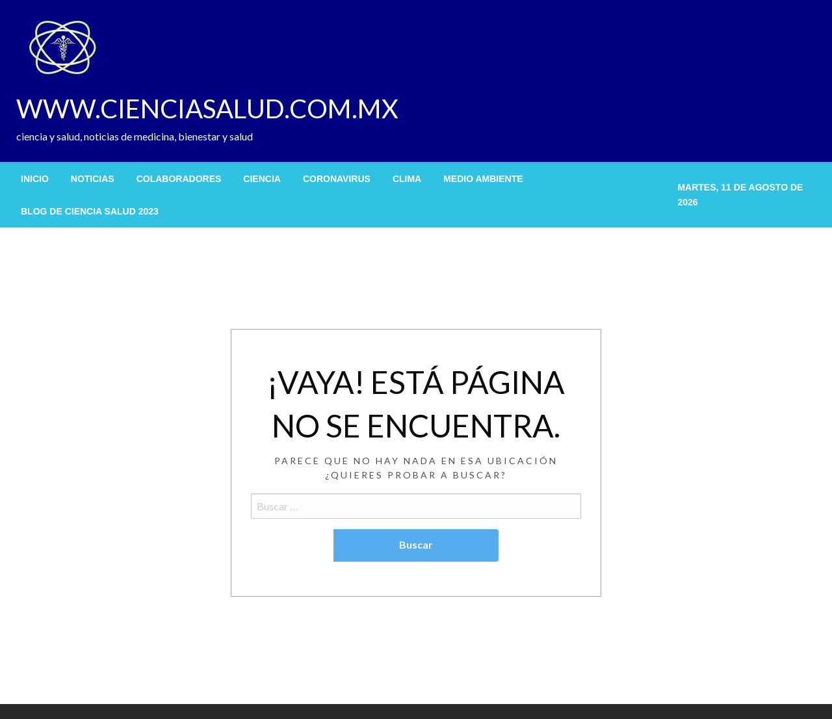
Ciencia (262, 179)
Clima (407, 179)
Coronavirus (336, 179)
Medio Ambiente (483, 179)
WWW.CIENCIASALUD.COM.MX (207, 108)
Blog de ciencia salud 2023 (90, 211)
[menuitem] (35, 179)
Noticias (92, 179)
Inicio (35, 179)
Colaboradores (179, 179)
